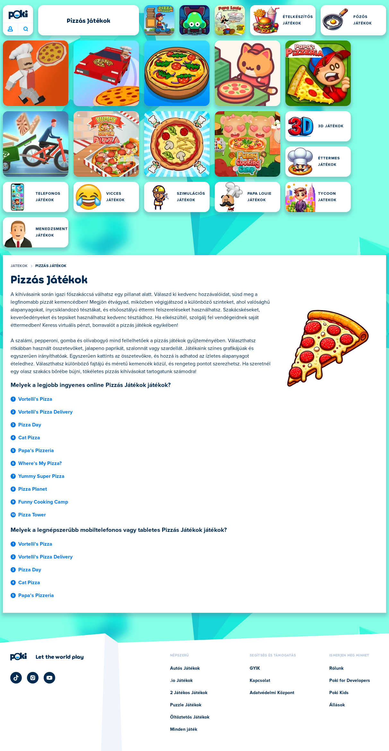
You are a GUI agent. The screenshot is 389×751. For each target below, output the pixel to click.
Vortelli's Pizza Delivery (45, 412)
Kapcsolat (260, 680)
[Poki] (18, 14)
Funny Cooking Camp (43, 502)
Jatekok (19, 266)
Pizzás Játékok (50, 266)
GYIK (255, 668)
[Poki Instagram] (33, 678)
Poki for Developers (349, 680)
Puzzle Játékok (185, 705)
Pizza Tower (32, 514)
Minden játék (183, 729)
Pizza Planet (32, 489)
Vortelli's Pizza (35, 399)
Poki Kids (339, 693)
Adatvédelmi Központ (272, 693)
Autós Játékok (185, 668)
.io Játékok (181, 680)
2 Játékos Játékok (188, 693)
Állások (337, 705)
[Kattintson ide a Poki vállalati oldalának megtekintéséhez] (47, 656)
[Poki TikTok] (16, 678)
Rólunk (336, 668)
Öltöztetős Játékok (189, 717)
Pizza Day (29, 424)
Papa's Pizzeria (36, 450)
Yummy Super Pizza (41, 476)
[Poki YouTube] (49, 678)
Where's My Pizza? (40, 463)
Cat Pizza (29, 437)
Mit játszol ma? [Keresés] (26, 29)
